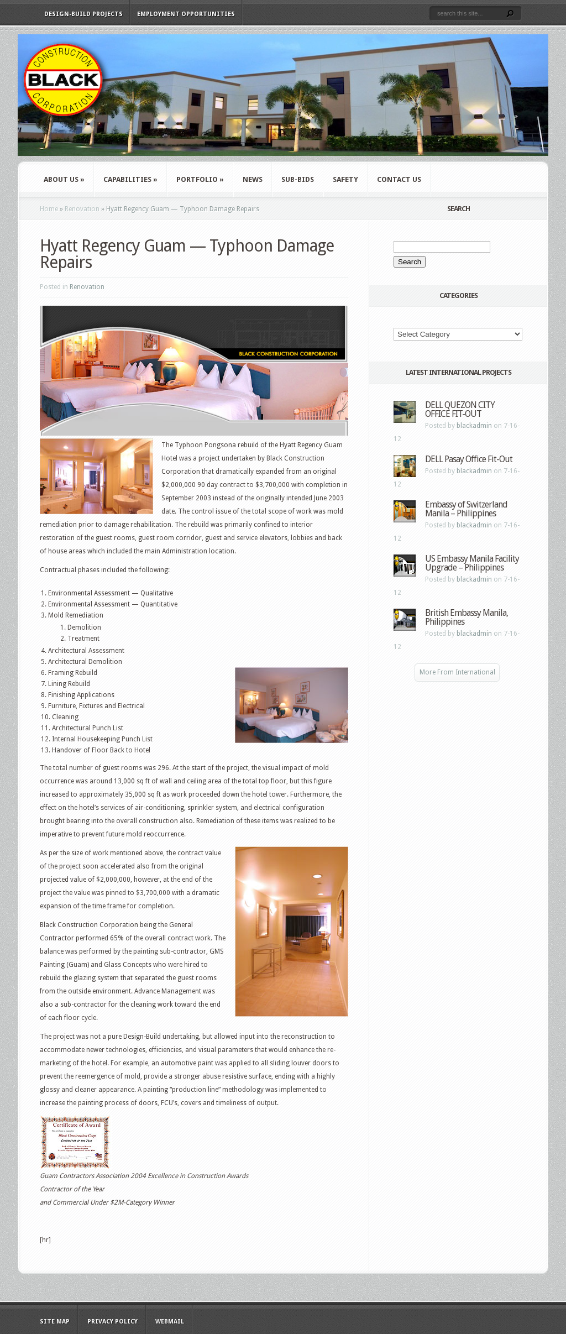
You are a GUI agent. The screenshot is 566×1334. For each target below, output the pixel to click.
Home (49, 209)
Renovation (82, 209)
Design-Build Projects (83, 14)
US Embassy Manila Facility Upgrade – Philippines (472, 563)
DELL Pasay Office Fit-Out (468, 459)
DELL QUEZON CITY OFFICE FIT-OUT (460, 409)
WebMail (169, 1321)
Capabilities (130, 179)
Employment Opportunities (186, 14)
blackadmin (474, 426)
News (253, 179)
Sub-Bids (297, 179)
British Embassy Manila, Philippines (466, 617)
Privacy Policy (112, 1321)
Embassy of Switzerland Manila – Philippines (466, 509)
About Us (64, 179)
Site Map (55, 1321)
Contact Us (399, 179)
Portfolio (200, 179)
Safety (345, 179)
